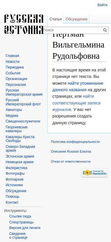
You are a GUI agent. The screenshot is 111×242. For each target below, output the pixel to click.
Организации (16, 79)
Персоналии (16, 85)
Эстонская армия (20, 156)
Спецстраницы (21, 222)
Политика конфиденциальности (75, 141)
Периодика (15, 67)
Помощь (12, 196)
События (13, 73)
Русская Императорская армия (24, 92)
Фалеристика (16, 168)
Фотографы (15, 173)
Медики (12, 116)
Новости (12, 62)
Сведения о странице (18, 236)
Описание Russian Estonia (71, 151)
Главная (12, 56)
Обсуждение (76, 19)
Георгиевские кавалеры (17, 129)
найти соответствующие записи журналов (76, 103)
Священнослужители (23, 121)
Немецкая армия (19, 162)
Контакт (12, 202)
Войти (102, 5)
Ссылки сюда (20, 216)
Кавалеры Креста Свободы (20, 139)
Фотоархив (14, 179)
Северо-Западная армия (20, 149)
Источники (14, 185)
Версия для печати (24, 228)
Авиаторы (14, 110)
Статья (55, 19)
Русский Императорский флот (23, 102)
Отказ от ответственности (71, 161)
